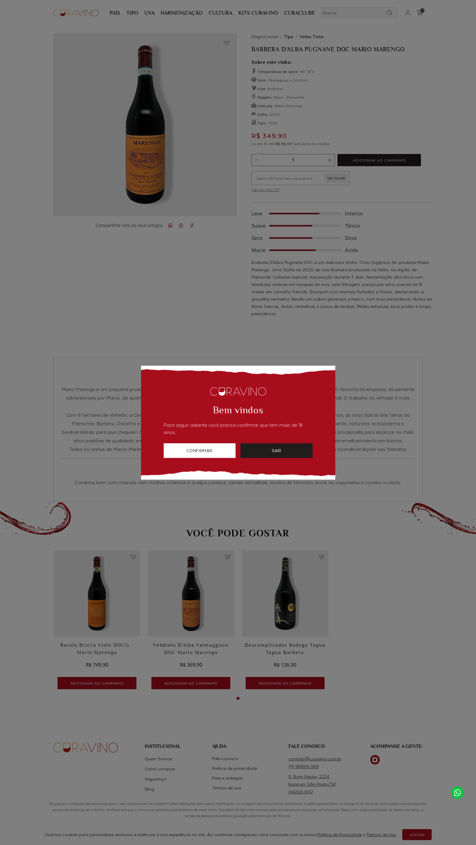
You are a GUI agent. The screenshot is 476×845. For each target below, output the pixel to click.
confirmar (199, 450)
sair (276, 450)
